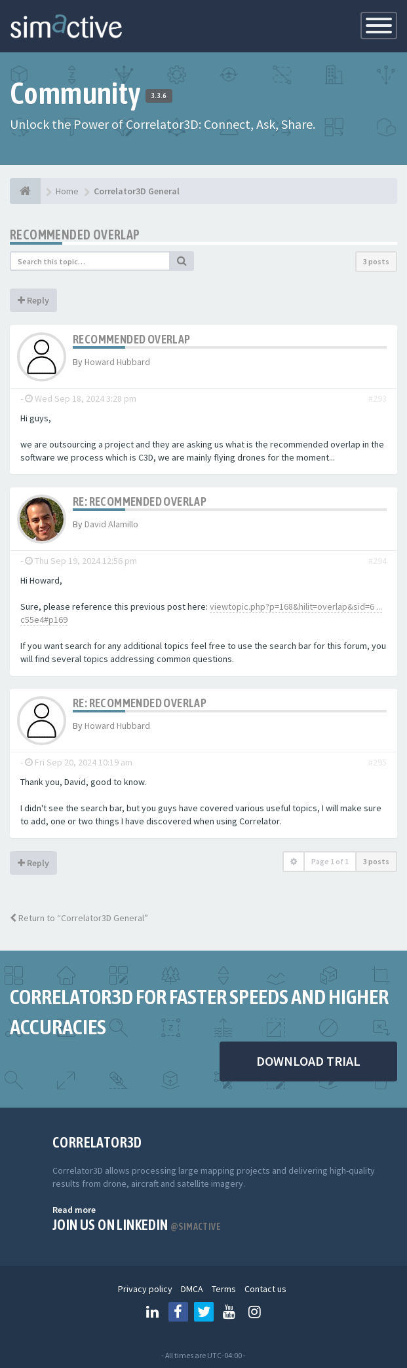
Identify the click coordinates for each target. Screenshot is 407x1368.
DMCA (192, 1289)
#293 (377, 398)
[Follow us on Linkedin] (153, 1312)
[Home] (25, 191)
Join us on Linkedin (136, 1224)
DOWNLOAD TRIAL (308, 1061)
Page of (330, 861)
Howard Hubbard (117, 362)
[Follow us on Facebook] (178, 1312)
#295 (377, 762)
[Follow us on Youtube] (229, 1312)
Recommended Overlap (75, 234)
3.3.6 (158, 95)
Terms (224, 1289)
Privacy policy (145, 1289)
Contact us (265, 1289)
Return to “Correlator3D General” (79, 918)
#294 (377, 561)
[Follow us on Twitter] (204, 1312)
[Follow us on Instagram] (255, 1312)
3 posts (376, 261)
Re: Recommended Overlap (139, 501)
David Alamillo (111, 524)
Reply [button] (33, 300)
